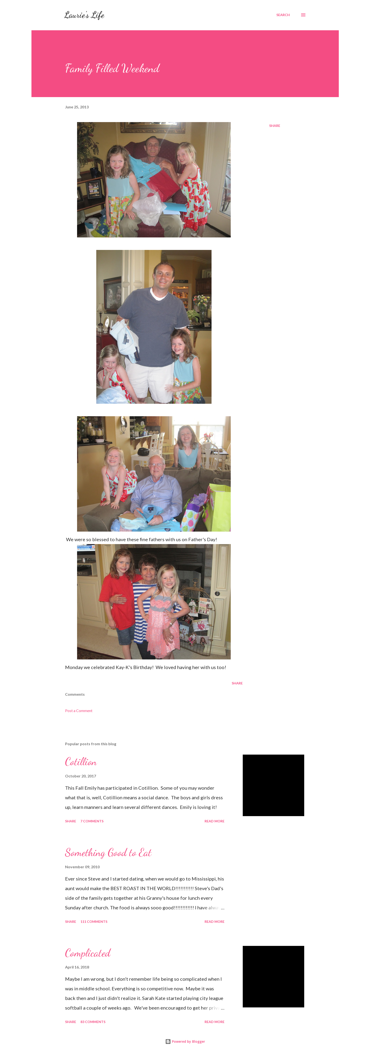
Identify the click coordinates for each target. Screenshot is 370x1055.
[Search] (283, 15)
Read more (214, 821)
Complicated (87, 953)
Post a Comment (78, 710)
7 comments (91, 821)
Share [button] (274, 126)
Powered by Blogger (185, 1041)
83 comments (92, 1022)
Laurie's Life (84, 15)
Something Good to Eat (108, 852)
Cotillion (81, 761)
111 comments (93, 921)
